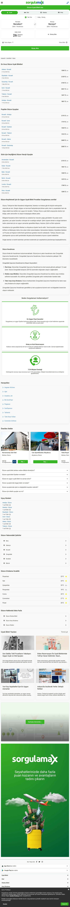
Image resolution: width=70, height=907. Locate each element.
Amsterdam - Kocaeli (8, 159)
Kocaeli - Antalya (6, 114)
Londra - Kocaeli (6, 184)
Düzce (13, 58)
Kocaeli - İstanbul (7, 127)
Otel (26, 12)
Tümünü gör (64, 632)
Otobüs (43, 12)
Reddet (5, 904)
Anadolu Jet (7, 396)
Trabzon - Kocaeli (7, 94)
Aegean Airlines (9, 387)
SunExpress (7, 408)
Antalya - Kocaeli (6, 100)
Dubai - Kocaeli (6, 166)
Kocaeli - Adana (6, 139)
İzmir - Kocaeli (6, 88)
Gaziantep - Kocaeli (7, 81)
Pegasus (6, 404)
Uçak (9, 12)
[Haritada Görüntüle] (35, 722)
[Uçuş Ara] (35, 48)
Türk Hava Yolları (9, 417)
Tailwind (6, 412)
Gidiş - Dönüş (40, 17)
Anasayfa (3, 58)
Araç (60, 12)
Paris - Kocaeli (6, 190)
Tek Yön (28, 17)
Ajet (5, 392)
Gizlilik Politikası (14, 896)
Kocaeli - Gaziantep (7, 145)
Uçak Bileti (8, 58)
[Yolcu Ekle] (35, 42)
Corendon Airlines (9, 421)
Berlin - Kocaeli (6, 178)
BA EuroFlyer (8, 400)
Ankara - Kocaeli (6, 69)
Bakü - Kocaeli (6, 172)
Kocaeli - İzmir (6, 120)
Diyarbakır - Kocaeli (7, 75)
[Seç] (23, 461)
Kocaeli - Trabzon (7, 133)
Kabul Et (64, 904)
